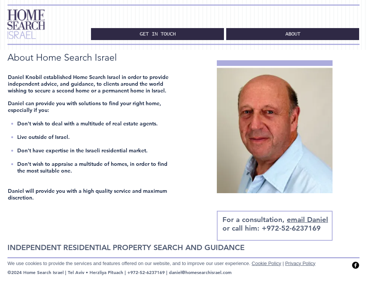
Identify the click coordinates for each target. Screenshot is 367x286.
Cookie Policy (266, 263)
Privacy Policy (300, 263)
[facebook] (355, 265)
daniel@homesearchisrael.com (200, 272)
